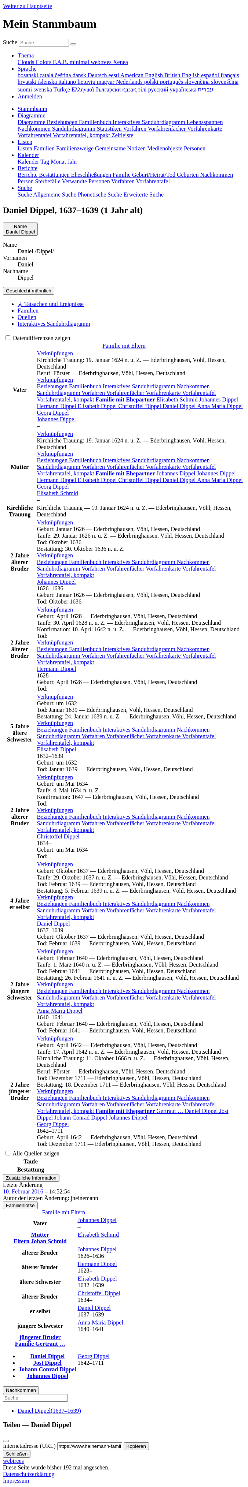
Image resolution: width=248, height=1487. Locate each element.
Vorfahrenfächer (126, 393)
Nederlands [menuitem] (130, 82)
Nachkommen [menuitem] (35, 129)
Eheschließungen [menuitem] (92, 175)
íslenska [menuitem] (48, 82)
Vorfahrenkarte (164, 393)
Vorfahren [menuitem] (135, 129)
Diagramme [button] (31, 115)
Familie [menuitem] (122, 175)
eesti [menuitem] (114, 75)
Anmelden (30, 96)
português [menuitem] (172, 82)
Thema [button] (26, 55)
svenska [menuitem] (43, 89)
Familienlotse (20, 1205)
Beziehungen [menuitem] (63, 122)
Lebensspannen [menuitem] (205, 122)
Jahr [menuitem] (72, 161)
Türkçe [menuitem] (63, 89)
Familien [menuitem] (45, 148)
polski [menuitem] (152, 82)
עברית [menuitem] (206, 89)
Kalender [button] (28, 155)
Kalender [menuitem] (29, 161)
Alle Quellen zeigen (32, 1153)
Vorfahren (93, 393)
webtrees (13, 1461)
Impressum (16, 1480)
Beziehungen (53, 386)
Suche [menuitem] (25, 194)
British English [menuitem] (182, 75)
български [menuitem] (108, 89)
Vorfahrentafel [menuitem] (35, 135)
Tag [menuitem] (45, 161)
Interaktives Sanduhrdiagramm (140, 386)
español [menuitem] (210, 75)
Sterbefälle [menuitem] (48, 181)
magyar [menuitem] (106, 82)
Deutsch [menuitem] (98, 75)
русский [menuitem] (159, 89)
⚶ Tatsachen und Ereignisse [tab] (51, 304)
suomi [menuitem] (25, 89)
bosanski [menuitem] (29, 75)
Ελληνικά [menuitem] (83, 89)
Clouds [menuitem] (27, 62)
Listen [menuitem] (26, 148)
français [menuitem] (229, 75)
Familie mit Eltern (123, 346)
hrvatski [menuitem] (28, 82)
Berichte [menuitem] (28, 175)
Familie (25, 1344)
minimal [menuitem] (80, 62)
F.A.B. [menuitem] (61, 62)
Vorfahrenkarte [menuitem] (204, 129)
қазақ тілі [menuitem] (135, 89)
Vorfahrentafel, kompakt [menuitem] (82, 135)
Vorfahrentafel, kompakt (66, 399)
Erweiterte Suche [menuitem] (143, 194)
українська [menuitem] (184, 89)
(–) (49, 1411)
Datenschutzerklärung (28, 1474)
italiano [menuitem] (67, 82)
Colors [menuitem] (44, 62)
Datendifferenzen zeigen (38, 338)
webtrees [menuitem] (102, 62)
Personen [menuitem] (194, 148)
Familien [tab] (28, 310)
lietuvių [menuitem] (87, 82)
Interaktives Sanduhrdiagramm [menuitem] (150, 122)
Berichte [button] (27, 168)
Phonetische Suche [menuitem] (100, 194)
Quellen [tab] (27, 317)
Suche (10, 42)
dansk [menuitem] (80, 75)
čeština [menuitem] (63, 75)
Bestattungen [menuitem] (55, 175)
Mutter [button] (40, 1235)
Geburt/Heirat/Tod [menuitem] (154, 175)
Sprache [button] (27, 69)
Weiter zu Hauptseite (27, 6)
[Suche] (73, 44)
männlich (28, 291)
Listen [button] (25, 142)
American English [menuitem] (142, 75)
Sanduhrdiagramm (59, 393)
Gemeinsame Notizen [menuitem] (121, 148)
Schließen (17, 1454)
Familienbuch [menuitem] (96, 122)
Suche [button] (25, 188)
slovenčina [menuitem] (198, 82)
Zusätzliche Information (31, 1178)
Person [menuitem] (26, 181)
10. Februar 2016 (23, 1191)
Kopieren (136, 1446)
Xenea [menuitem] (120, 62)
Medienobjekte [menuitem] (165, 148)
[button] (55, 353)
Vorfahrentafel (199, 393)
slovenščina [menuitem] (224, 82)
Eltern (22, 1241)
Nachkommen (193, 386)
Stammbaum (32, 109)
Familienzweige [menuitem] (75, 148)
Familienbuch (86, 386)
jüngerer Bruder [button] (40, 1337)
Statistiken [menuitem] (110, 129)
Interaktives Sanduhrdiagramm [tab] (54, 324)
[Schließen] (6, 1441)
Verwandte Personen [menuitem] (87, 181)
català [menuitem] (47, 75)
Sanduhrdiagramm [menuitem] (74, 129)
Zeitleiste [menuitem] (123, 135)
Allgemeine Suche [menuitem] (55, 194)
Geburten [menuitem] (188, 175)
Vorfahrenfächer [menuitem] (167, 129)
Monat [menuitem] (59, 161)
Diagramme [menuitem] (32, 122)
